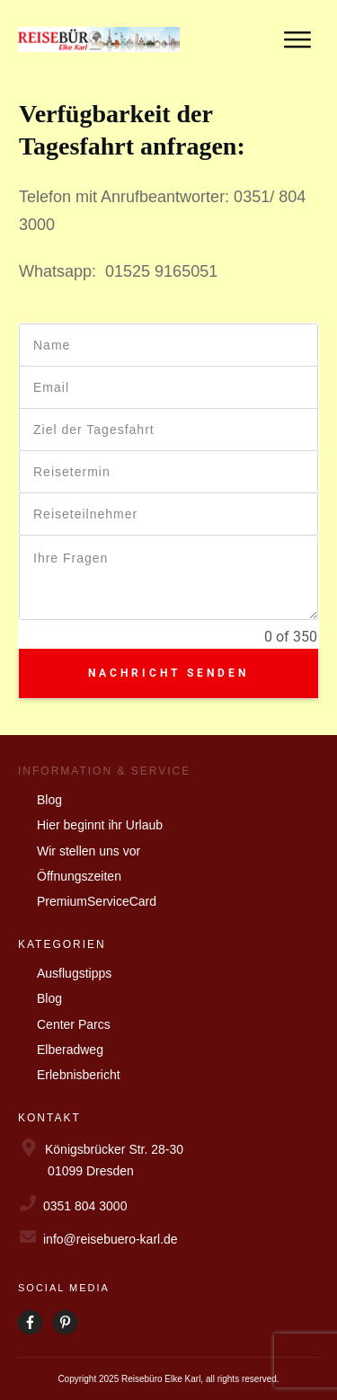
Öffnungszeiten (79, 876)
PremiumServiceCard (96, 901)
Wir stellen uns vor (88, 851)
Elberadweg (70, 1049)
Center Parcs (74, 1024)
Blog (49, 800)
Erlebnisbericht (78, 1075)
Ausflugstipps (74, 973)
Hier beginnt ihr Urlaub (100, 825)
